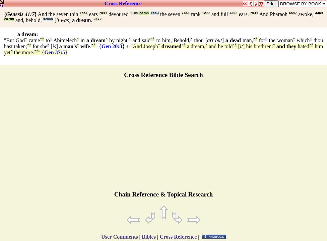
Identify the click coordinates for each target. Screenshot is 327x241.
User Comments (119, 237)
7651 (186, 13)
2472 (97, 19)
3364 (319, 13)
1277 (206, 13)
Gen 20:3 (112, 46)
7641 (103, 13)
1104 (134, 13)
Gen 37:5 (54, 52)
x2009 (48, 19)
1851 (84, 13)
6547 (293, 13)
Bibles (149, 237)
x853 (155, 13)
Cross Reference (123, 3)
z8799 (144, 13)
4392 (234, 13)
